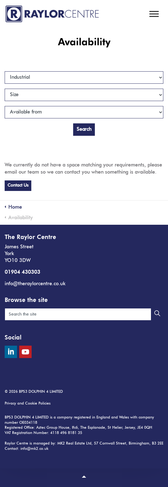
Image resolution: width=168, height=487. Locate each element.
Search (84, 129)
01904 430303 (22, 272)
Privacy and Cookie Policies (28, 403)
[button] (157, 314)
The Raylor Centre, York (53, 14)
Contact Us (18, 185)
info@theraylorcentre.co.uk (35, 283)
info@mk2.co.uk (34, 449)
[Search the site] (84, 314)
